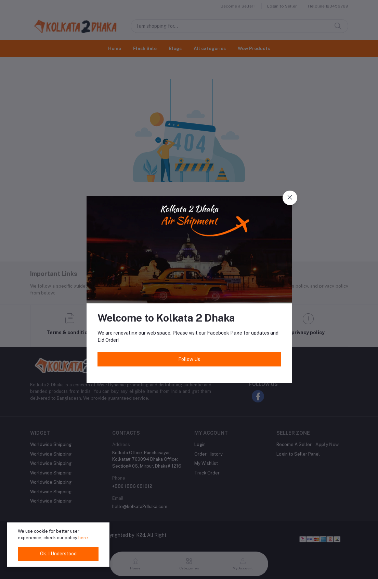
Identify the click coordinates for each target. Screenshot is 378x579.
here (83, 537)
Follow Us (189, 359)
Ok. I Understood (58, 553)
